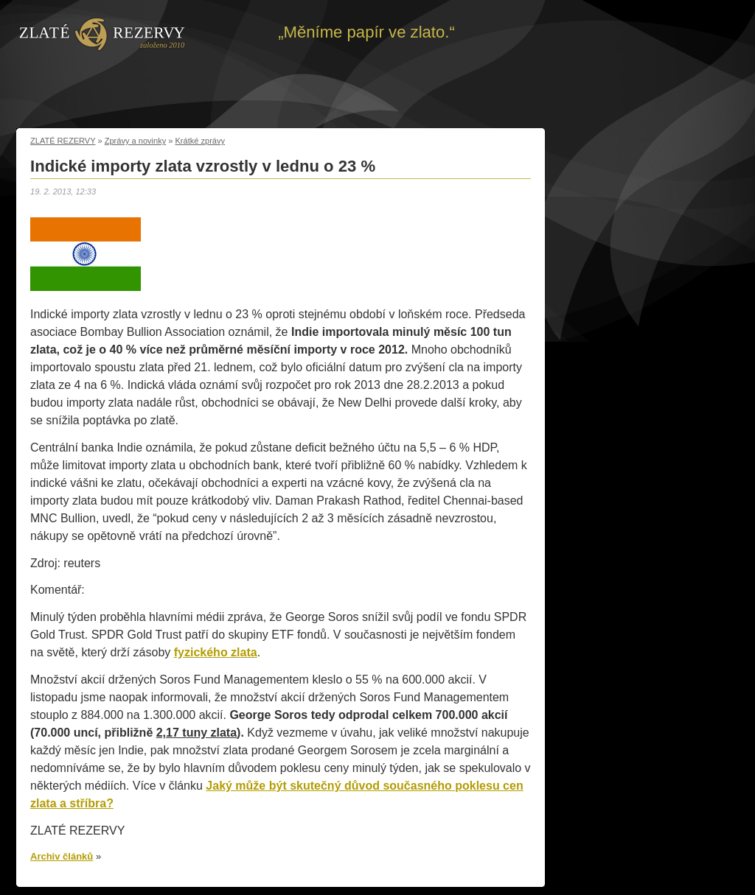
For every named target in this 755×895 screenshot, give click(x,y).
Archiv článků (61, 856)
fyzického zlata (215, 652)
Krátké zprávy (200, 140)
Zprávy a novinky (136, 140)
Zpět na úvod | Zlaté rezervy (102, 33)
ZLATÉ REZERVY (62, 140)
